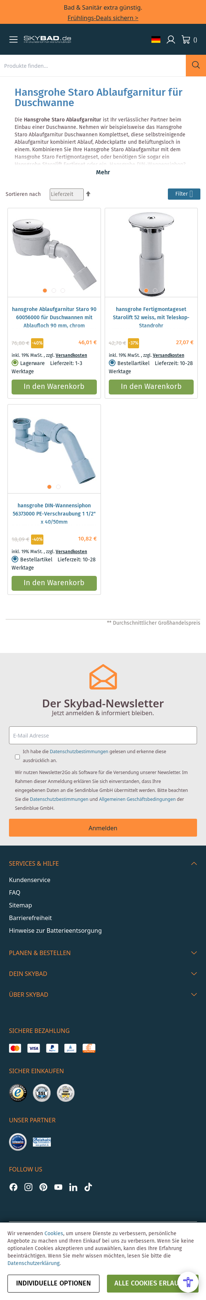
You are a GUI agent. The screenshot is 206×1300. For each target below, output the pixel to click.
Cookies (53, 1234)
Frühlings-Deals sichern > (103, 18)
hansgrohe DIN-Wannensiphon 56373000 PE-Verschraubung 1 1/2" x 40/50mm (54, 514)
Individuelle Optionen (53, 1283)
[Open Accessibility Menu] (188, 1282)
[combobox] (93, 65)
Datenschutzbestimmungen (79, 751)
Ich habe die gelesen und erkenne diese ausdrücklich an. (94, 756)
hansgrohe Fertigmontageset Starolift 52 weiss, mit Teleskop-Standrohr (151, 317)
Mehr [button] (103, 172)
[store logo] (47, 39)
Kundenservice (29, 880)
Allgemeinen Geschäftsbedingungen (137, 799)
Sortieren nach (23, 194)
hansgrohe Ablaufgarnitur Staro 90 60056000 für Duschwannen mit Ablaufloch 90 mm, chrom (54, 317)
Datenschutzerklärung (33, 1263)
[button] (13, 39)
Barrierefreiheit (30, 918)
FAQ (14, 892)
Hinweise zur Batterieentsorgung (55, 930)
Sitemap (20, 905)
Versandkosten (71, 355)
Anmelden (103, 828)
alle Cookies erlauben (152, 1283)
